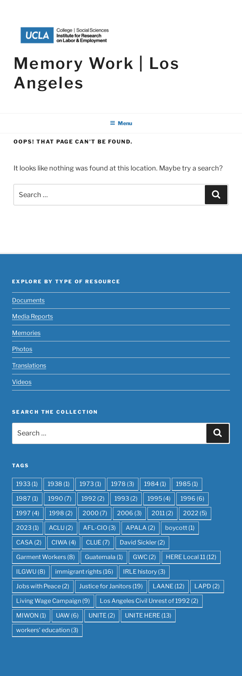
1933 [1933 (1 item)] (27, 484)
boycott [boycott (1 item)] (180, 527)
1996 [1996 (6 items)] (192, 498)
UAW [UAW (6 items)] (67, 615)
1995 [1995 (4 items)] (159, 498)
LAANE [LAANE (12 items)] (169, 586)
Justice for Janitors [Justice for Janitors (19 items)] (111, 586)
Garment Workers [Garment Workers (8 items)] (45, 557)
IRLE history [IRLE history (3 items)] (144, 571)
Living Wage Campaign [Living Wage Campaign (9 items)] (53, 600)
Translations (29, 365)
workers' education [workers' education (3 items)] (47, 630)
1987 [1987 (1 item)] (27, 498)
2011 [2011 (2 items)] (162, 513)
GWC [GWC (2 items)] (144, 557)
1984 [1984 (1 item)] (155, 484)
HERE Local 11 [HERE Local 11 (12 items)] (191, 557)
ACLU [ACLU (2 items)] (61, 527)
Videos (22, 382)
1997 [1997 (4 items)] (27, 513)
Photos (22, 349)
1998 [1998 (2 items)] (61, 513)
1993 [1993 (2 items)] (126, 498)
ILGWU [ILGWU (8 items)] (30, 571)
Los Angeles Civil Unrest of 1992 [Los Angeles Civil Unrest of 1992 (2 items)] (149, 600)
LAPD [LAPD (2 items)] (207, 586)
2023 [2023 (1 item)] (27, 527)
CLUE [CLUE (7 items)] (98, 542)
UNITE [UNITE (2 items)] (102, 615)
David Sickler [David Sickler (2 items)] (142, 542)
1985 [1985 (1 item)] (187, 484)
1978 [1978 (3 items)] (122, 484)
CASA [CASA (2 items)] (29, 542)
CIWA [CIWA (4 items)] (63, 542)
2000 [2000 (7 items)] (95, 513)
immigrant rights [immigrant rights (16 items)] (84, 571)
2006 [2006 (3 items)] (129, 513)
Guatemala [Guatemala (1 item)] (104, 557)
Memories (26, 333)
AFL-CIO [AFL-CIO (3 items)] (99, 527)
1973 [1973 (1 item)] (90, 484)
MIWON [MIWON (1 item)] (31, 615)
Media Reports (32, 316)
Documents (28, 300)
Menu (121, 123)
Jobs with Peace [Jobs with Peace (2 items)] (42, 586)
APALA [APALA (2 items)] (140, 527)
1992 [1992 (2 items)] (93, 498)
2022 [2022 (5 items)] (195, 513)
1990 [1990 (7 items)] (60, 498)
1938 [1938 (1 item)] (59, 484)
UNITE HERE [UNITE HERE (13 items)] (148, 615)
